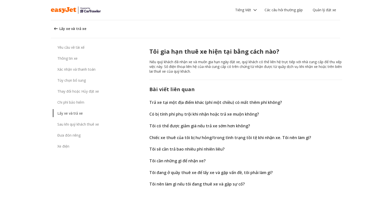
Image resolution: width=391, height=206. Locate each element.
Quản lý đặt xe (324, 9)
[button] (246, 10)
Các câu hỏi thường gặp (284, 9)
